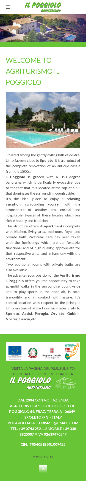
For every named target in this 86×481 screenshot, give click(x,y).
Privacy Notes (43, 456)
